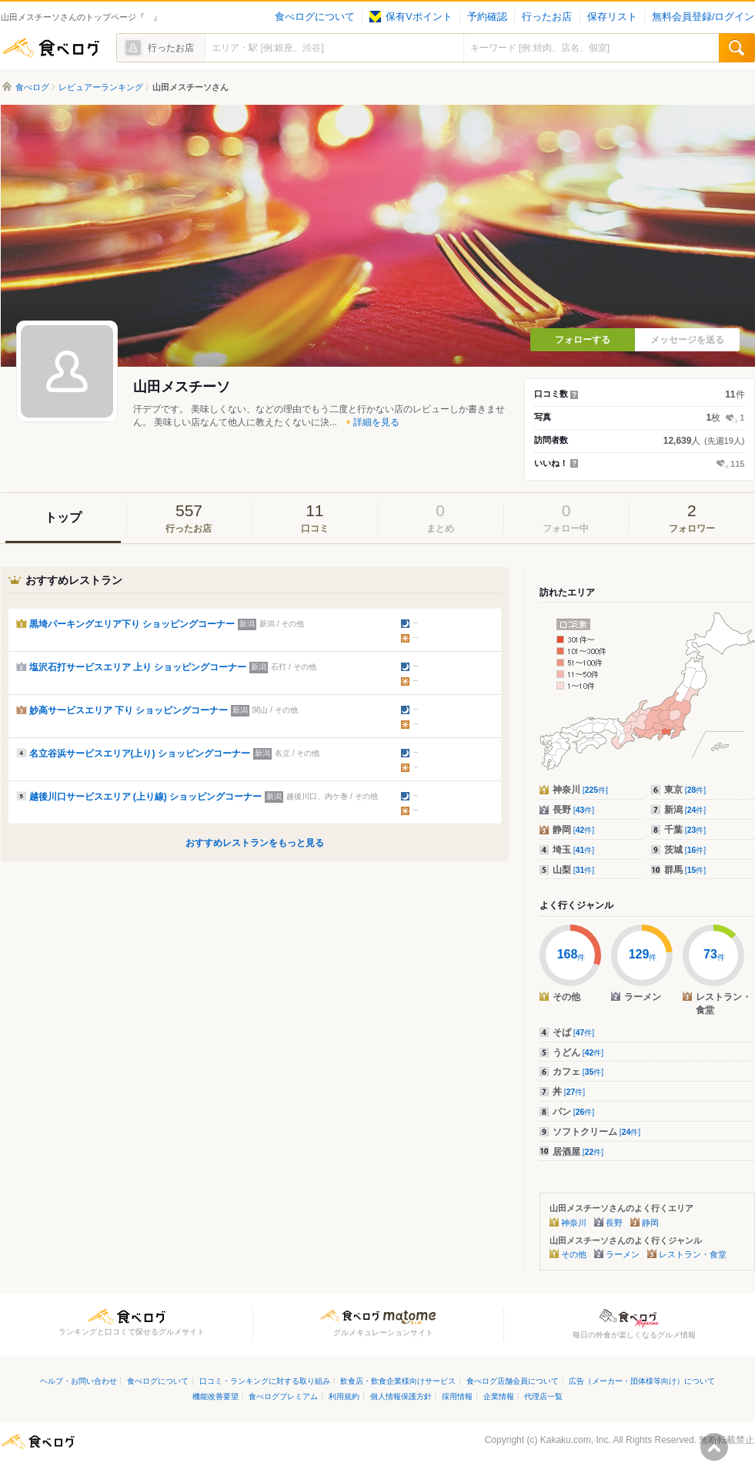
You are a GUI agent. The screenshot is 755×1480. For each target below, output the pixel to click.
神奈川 (580, 789)
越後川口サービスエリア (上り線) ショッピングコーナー (145, 796)
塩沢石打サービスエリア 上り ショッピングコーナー (138, 667)
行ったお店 (547, 17)
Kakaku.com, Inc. (575, 1440)
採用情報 (457, 1396)
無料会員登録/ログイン (703, 17)
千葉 (685, 829)
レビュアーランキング (100, 87)
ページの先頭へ (714, 1447)
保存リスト (612, 17)
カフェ (578, 1071)
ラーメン (623, 1254)
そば (574, 1032)
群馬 (685, 869)
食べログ (51, 48)
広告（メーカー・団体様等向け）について (642, 1381)
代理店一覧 (543, 1396)
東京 (685, 789)
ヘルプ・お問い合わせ (78, 1381)
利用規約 (344, 1396)
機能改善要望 (215, 1396)
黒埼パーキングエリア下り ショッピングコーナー (132, 624)
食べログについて (315, 17)
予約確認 (487, 17)
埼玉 (574, 849)
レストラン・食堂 (693, 1254)
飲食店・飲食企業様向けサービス (398, 1381)
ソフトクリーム (597, 1131)
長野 (574, 809)
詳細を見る (376, 422)
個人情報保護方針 (401, 1396)
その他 (573, 1254)
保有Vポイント (410, 17)
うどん (578, 1052)
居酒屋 (578, 1151)
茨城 (685, 849)
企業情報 (498, 1396)
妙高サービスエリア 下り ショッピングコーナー (129, 710)
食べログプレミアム (283, 1396)
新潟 (685, 809)
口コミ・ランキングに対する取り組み (264, 1381)
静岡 (574, 829)
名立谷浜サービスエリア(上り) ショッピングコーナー (139, 753)
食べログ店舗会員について (512, 1381)
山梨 (574, 869)
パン (574, 1111)
